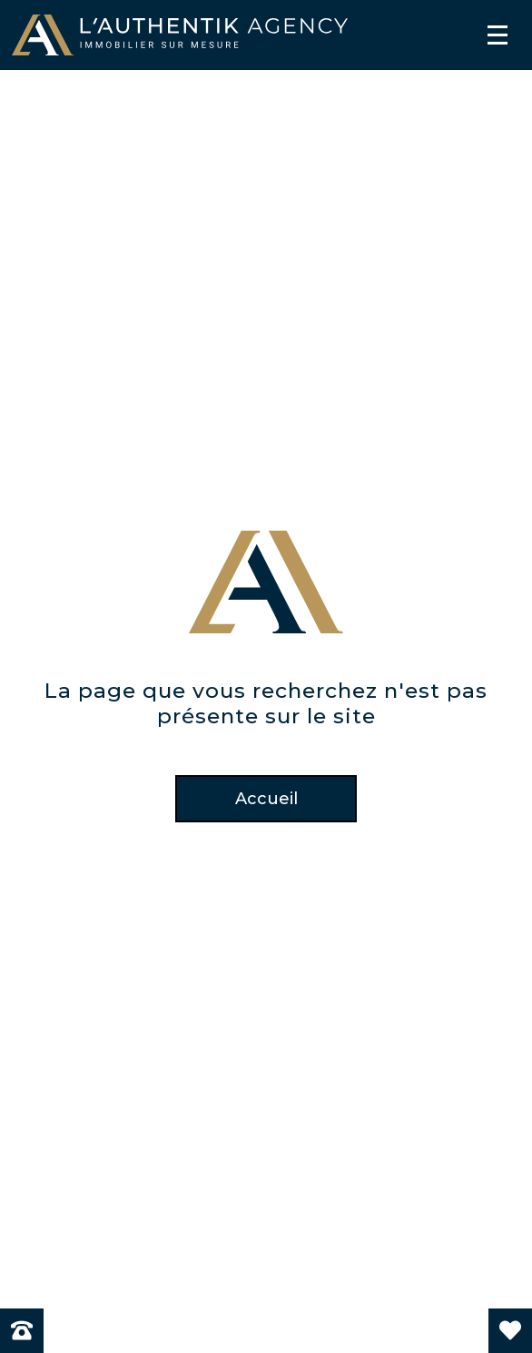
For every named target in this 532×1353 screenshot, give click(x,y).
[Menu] (497, 35)
